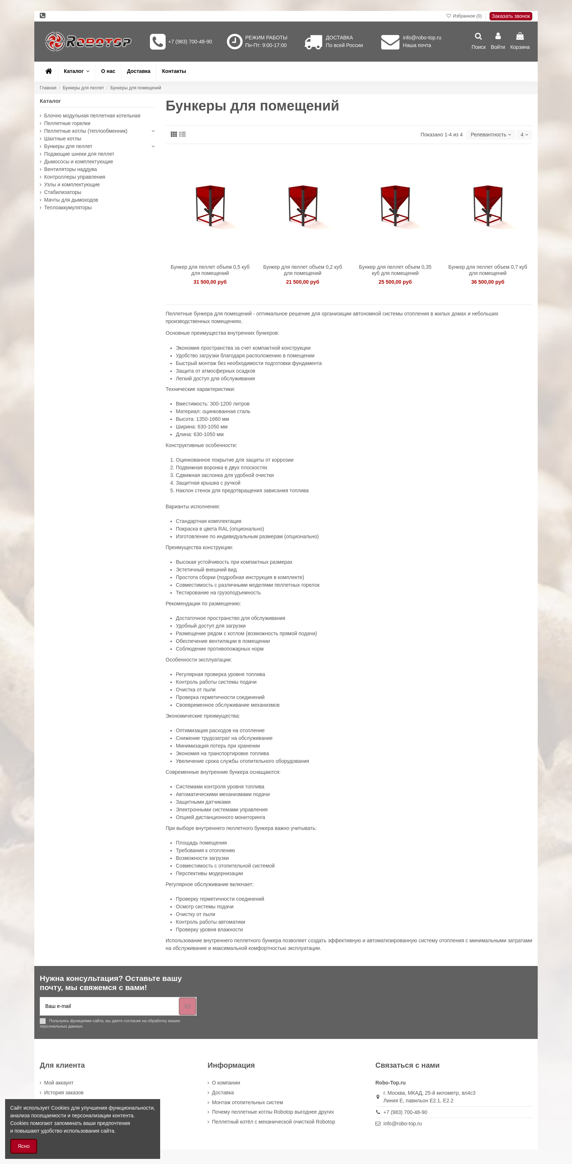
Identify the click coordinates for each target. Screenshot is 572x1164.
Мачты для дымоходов (71, 200)
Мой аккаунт (58, 1083)
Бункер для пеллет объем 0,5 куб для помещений (210, 270)
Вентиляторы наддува (70, 169)
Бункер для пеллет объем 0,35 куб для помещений (395, 270)
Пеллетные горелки (67, 123)
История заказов (64, 1092)
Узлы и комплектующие (72, 184)
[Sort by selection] (491, 135)
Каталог (50, 101)
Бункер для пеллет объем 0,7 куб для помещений (487, 270)
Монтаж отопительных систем (247, 1102)
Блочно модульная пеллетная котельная (92, 116)
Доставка (223, 1092)
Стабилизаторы (62, 192)
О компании (226, 1083)
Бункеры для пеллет (68, 146)
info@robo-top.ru (422, 37)
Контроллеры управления (74, 177)
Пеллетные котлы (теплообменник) (85, 131)
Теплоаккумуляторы (68, 207)
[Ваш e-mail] (109, 1006)
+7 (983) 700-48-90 (190, 41)
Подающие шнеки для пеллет (79, 154)
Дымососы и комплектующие (78, 161)
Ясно (24, 1146)
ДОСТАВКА (339, 37)
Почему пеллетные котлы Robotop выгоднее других (273, 1112)
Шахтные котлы (62, 138)
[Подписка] (187, 1006)
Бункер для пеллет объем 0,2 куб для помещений (302, 270)
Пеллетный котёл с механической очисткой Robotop (273, 1122)
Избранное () (464, 16)
